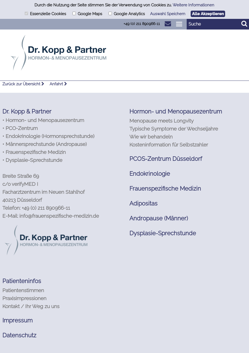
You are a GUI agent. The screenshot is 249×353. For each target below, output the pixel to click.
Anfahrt (58, 84)
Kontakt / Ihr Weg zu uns (30, 306)
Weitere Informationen (193, 5)
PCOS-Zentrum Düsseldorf (165, 158)
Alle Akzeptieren (208, 13)
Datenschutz (19, 335)
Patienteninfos (21, 281)
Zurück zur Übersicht (23, 84)
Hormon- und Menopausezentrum (175, 111)
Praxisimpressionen (24, 298)
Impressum (17, 320)
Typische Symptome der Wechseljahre (173, 129)
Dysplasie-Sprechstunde (162, 233)
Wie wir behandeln (151, 137)
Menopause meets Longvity (161, 121)
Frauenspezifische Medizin (165, 188)
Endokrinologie (149, 173)
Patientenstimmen (23, 290)
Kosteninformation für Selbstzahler (168, 145)
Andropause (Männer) (158, 218)
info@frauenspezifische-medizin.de (59, 216)
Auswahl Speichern (167, 13)
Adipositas (143, 203)
